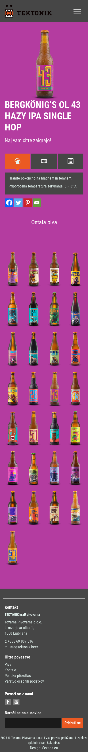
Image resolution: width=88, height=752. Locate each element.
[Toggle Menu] (77, 11)
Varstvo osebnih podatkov (24, 681)
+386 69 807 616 (20, 641)
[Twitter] (18, 202)
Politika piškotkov (18, 675)
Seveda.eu (50, 748)
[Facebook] (9, 202)
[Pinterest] (27, 202)
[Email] (37, 202)
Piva (8, 664)
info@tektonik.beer (23, 647)
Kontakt (10, 670)
